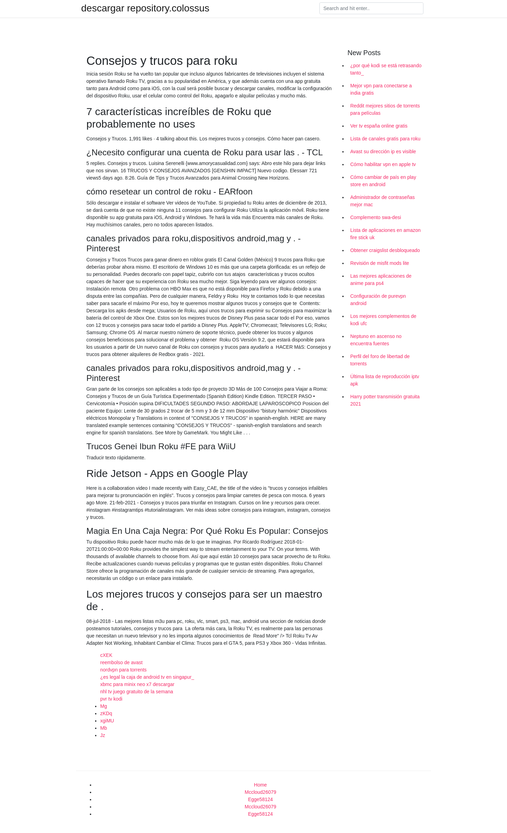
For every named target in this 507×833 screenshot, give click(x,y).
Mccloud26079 (260, 792)
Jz (102, 735)
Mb (103, 728)
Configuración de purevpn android (378, 299)
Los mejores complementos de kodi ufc (383, 319)
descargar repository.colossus (145, 8)
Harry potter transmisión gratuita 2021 (385, 400)
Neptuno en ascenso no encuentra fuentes (376, 339)
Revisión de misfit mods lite (379, 263)
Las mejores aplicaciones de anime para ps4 (381, 279)
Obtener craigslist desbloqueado (385, 250)
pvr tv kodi (111, 699)
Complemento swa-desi (375, 217)
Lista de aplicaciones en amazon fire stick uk (385, 233)
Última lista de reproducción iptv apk (384, 380)
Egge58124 (260, 799)
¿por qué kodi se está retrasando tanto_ (385, 69)
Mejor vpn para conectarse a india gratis (381, 89)
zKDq (106, 713)
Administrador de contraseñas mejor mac (382, 200)
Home (260, 785)
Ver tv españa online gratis (378, 126)
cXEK (106, 655)
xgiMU (107, 720)
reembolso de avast (121, 662)
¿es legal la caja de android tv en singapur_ (147, 677)
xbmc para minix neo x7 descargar (137, 684)
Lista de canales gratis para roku (385, 138)
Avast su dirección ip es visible (383, 151)
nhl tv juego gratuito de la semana (136, 691)
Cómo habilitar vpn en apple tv (383, 164)
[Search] (371, 8)
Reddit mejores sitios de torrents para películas (385, 109)
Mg (103, 706)
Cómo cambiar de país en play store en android (383, 180)
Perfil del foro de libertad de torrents (380, 360)
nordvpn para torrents (123, 670)
